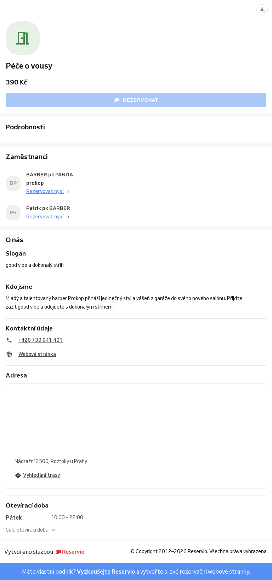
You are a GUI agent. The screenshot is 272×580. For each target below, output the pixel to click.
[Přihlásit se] (262, 10)
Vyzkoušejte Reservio (106, 571)
